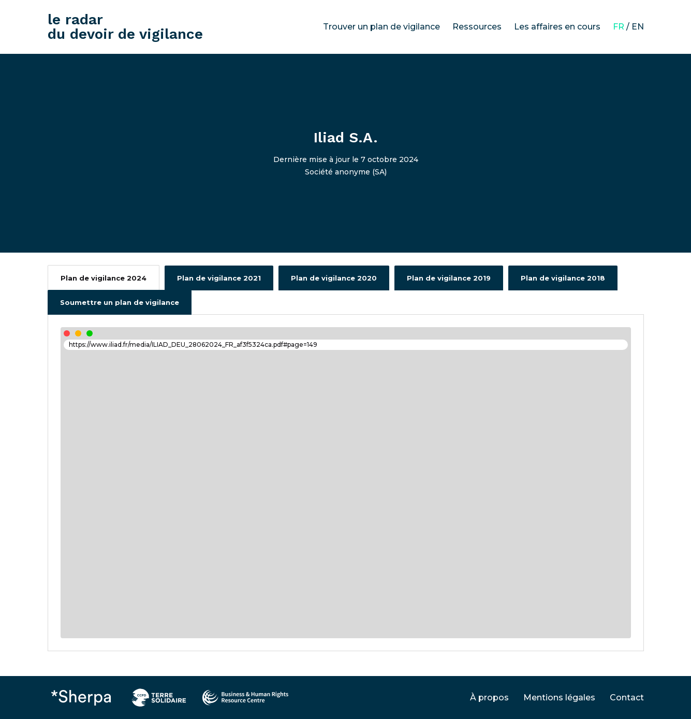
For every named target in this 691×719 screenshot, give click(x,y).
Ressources (477, 27)
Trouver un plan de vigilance (381, 27)
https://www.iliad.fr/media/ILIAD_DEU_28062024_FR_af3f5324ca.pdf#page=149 (193, 344)
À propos (489, 697)
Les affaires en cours (557, 27)
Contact (627, 697)
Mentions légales (559, 697)
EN (637, 27)
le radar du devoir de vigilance (125, 26)
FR (618, 27)
